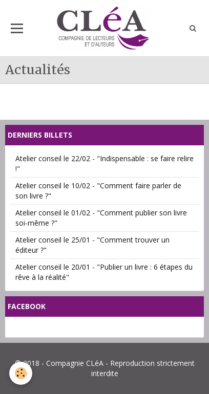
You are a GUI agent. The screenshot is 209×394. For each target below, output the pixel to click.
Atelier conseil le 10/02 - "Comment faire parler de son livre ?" (98, 191)
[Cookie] (20, 373)
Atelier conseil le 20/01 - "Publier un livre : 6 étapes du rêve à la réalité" (104, 272)
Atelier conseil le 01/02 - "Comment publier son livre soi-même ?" (101, 218)
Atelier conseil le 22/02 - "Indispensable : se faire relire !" (104, 163)
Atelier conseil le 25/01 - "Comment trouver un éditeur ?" (92, 245)
